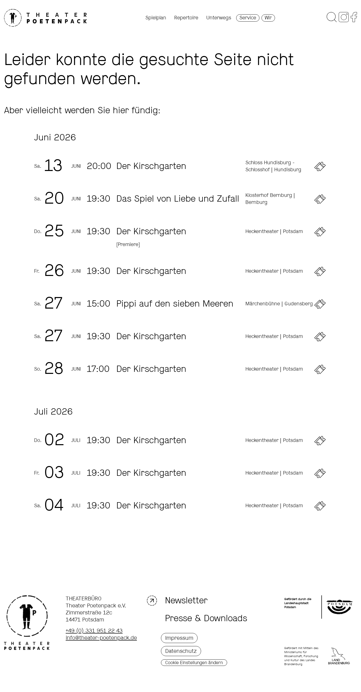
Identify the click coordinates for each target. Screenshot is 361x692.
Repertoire (186, 18)
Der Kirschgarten (151, 166)
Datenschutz (181, 651)
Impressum (179, 638)
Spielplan (155, 18)
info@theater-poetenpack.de (101, 638)
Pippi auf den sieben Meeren (174, 304)
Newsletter (184, 601)
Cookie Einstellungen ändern (194, 663)
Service (247, 18)
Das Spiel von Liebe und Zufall (177, 199)
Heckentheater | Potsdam (274, 231)
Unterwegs (218, 18)
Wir (268, 18)
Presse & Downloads (206, 618)
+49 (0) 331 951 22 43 (94, 631)
